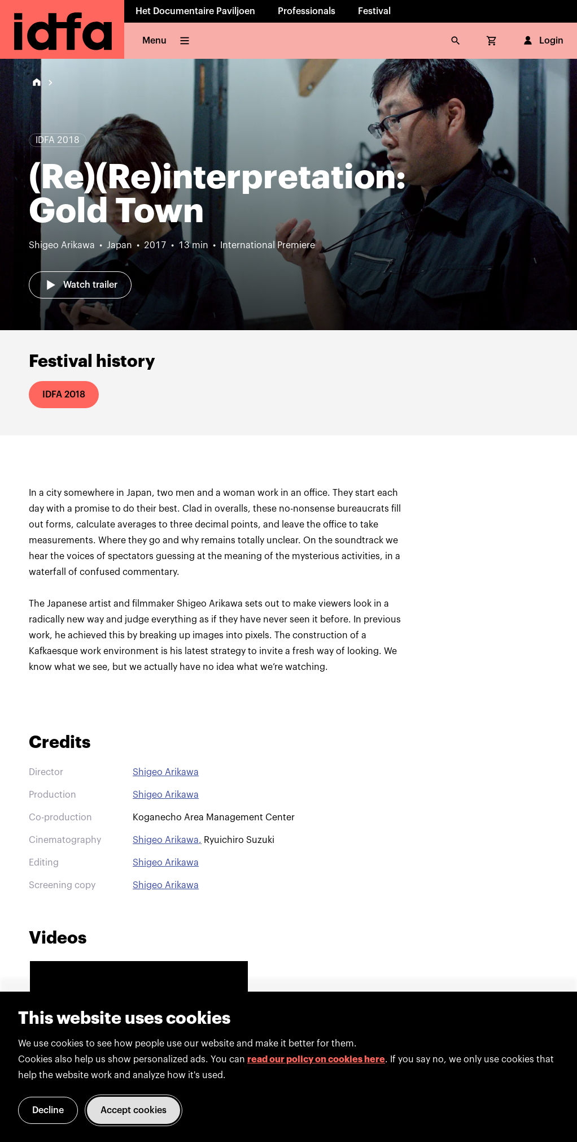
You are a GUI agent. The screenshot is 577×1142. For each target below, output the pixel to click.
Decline (48, 1110)
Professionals (306, 11)
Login (542, 40)
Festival (374, 11)
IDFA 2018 (63, 394)
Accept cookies (133, 1110)
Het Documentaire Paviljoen (195, 11)
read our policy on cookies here (316, 1059)
